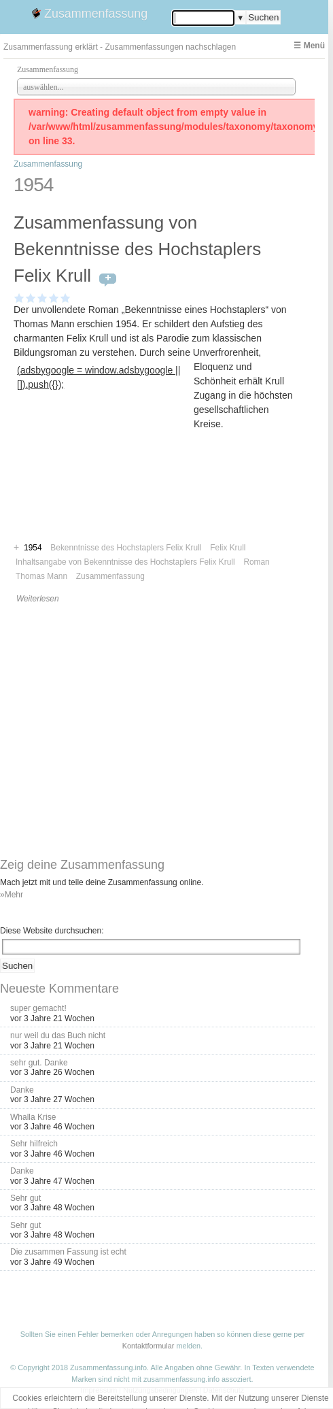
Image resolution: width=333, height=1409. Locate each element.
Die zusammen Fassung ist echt (68, 1252)
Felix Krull (227, 547)
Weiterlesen (37, 598)
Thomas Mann (41, 576)
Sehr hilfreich (34, 1143)
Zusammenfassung (95, 13)
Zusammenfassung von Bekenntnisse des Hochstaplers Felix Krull (137, 249)
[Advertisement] (103, 478)
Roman (256, 562)
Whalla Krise (33, 1117)
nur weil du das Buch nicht (57, 1035)
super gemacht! (38, 1008)
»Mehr (11, 894)
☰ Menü (309, 45)
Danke (22, 1090)
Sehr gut (25, 1198)
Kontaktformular (148, 1346)
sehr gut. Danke (39, 1062)
